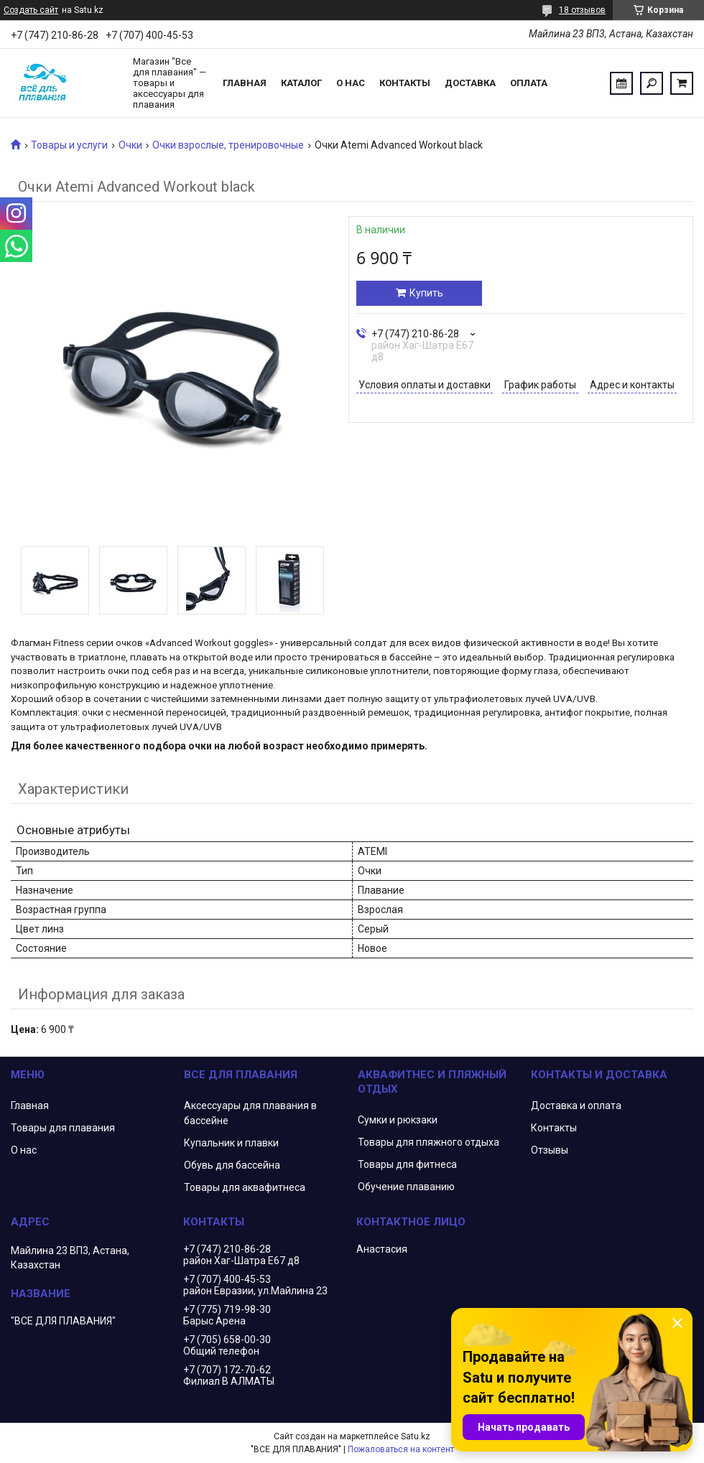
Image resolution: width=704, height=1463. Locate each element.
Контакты (404, 83)
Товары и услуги (69, 145)
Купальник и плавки (231, 1143)
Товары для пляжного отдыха (428, 1142)
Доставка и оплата (576, 1105)
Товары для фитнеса (407, 1164)
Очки (130, 145)
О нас (350, 83)
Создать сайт (31, 10)
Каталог (301, 83)
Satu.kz (415, 1436)
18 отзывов (582, 10)
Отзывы (549, 1150)
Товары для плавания (63, 1128)
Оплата (528, 83)
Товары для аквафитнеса (244, 1187)
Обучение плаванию (406, 1186)
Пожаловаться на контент (401, 1449)
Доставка (470, 83)
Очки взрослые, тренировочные (228, 145)
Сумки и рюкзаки (397, 1120)
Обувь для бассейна (232, 1165)
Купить (426, 293)
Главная (245, 83)
